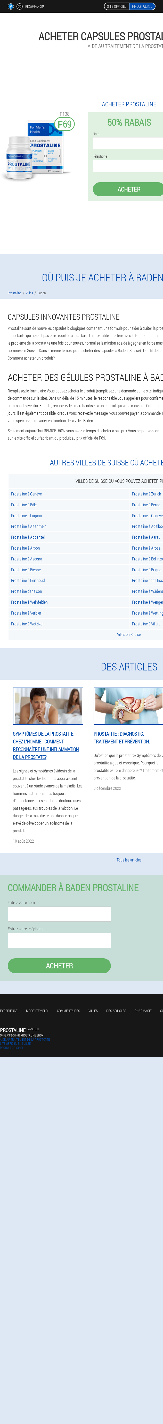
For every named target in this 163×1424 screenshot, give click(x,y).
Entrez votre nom (21, 902)
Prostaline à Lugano (26, 515)
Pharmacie (143, 1010)
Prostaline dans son (26, 591)
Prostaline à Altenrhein (28, 526)
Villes (93, 1010)
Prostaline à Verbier (26, 613)
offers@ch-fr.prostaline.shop (21, 1035)
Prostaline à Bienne (26, 569)
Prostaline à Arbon (25, 548)
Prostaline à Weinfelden (29, 602)
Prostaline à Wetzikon (28, 623)
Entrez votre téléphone (25, 929)
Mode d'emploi (37, 1010)
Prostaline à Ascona (26, 558)
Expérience (9, 1010)
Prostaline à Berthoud (28, 580)
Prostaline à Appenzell (28, 537)
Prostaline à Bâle (24, 504)
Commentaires (68, 1010)
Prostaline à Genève (26, 493)
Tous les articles (129, 860)
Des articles (116, 1010)
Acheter (59, 965)
